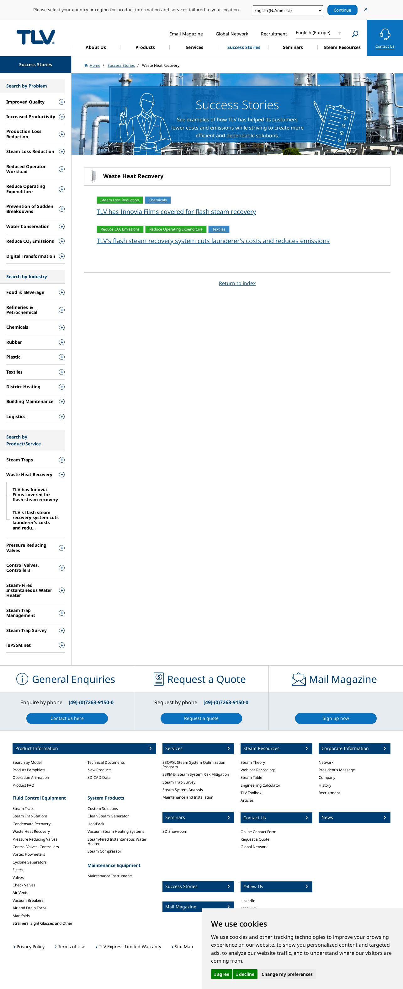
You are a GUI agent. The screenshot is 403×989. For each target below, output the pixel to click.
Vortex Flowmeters (29, 854)
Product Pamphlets (29, 770)
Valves (18, 877)
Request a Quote (255, 839)
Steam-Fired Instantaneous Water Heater (116, 841)
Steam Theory (253, 762)
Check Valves (24, 885)
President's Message (337, 770)
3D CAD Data (99, 777)
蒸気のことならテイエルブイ (35, 36)
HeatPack (95, 824)
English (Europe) (313, 32)
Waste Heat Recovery (31, 831)
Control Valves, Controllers (36, 846)
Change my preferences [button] (287, 974)
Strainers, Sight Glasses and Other (42, 923)
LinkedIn (248, 900)
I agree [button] (221, 974)
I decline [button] (245, 974)
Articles (247, 800)
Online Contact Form (258, 831)
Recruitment (329, 792)
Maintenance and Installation (187, 797)
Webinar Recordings (258, 770)
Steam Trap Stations (30, 816)
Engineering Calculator (260, 785)
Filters (18, 869)
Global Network (254, 846)
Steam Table (251, 777)
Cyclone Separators (30, 862)
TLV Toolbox (251, 792)
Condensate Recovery (31, 824)
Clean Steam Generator (108, 816)
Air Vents (20, 892)
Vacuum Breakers (28, 900)
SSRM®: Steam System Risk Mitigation (195, 774)
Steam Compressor (104, 851)
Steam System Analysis (182, 789)
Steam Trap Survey (178, 782)
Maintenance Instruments (110, 876)
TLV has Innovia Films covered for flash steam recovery (176, 211)
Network (326, 762)
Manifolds (21, 915)
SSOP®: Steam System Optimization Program (193, 764)
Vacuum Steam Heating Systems (115, 831)
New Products (99, 770)
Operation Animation (31, 777)
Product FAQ (23, 785)
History (325, 785)
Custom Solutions (102, 808)
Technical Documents (106, 762)
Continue (342, 10)
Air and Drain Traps (29, 908)
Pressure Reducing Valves (35, 839)
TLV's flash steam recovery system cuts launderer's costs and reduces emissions (213, 241)
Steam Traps (23, 808)
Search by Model (27, 762)
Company (327, 777)
